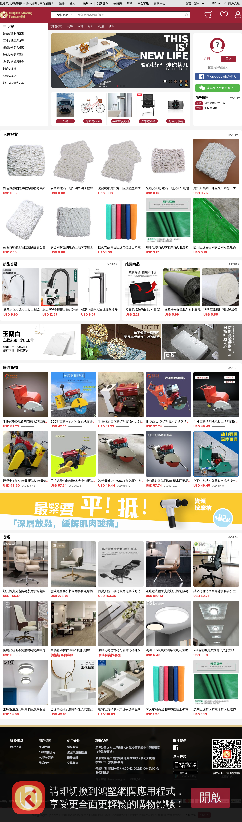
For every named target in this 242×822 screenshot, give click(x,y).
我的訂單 (102, 3)
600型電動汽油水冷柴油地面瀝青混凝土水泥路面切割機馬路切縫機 (96, 421)
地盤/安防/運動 (13, 55)
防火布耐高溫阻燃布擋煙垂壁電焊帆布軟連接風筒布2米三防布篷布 (143, 247)
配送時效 (44, 763)
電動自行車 (93, 121)
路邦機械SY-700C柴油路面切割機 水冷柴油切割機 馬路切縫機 (140, 481)
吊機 (65, 121)
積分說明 (44, 747)
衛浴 (101, 26)
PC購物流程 (46, 758)
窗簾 (111, 26)
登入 (72, 3)
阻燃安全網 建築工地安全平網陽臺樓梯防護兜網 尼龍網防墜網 (187, 188)
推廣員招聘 (206, 108)
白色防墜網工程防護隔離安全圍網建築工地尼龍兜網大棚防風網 (45, 247)
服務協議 (72, 758)
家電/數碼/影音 (13, 62)
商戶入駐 (234, 3)
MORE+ (232, 134)
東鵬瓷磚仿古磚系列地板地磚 (70, 650)
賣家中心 (159, 3)
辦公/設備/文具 (13, 83)
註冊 (62, 3)
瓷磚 (70, 26)
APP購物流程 (47, 752)
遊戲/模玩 (10, 76)
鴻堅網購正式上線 (210, 103)
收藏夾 (117, 3)
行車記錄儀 (176, 121)
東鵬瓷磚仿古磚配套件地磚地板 (119, 650)
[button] (54, 59)
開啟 (210, 797)
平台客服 (143, 3)
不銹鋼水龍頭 (120, 121)
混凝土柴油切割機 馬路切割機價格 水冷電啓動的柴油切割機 (43, 481)
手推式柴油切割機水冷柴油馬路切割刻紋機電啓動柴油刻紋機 (91, 481)
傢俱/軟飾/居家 (13, 47)
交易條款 (72, 763)
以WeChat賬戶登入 (220, 88)
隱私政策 (72, 747)
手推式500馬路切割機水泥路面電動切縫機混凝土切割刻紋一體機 (46, 421)
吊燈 (91, 26)
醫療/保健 (10, 69)
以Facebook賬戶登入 (221, 76)
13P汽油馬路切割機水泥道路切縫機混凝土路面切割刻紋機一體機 (189, 421)
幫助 (129, 3)
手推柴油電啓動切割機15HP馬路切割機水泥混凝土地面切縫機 (139, 421)
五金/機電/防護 (13, 40)
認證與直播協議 (77, 752)
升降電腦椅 (148, 121)
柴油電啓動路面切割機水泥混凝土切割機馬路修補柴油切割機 (186, 481)
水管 (80, 26)
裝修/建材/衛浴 (13, 33)
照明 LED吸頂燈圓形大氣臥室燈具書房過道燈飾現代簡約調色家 (188, 650)
